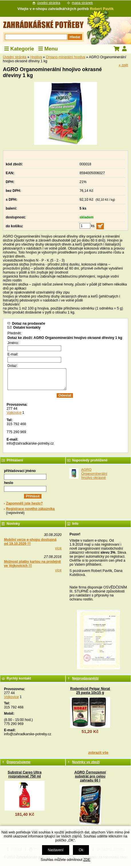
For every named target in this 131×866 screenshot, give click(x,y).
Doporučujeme (19, 762)
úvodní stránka (48, 3)
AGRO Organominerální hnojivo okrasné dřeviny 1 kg (94, 476)
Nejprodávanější (85, 678)
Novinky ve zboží (86, 762)
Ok (81, 850)
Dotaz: (12, 366)
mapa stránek (82, 3)
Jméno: (13, 343)
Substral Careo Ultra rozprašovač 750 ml (24, 774)
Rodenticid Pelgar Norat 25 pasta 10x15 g (90, 691)
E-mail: (12, 354)
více (58, 548)
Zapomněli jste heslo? (24, 503)
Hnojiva (36, 57)
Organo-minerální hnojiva (65, 57)
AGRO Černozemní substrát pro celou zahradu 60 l (90, 776)
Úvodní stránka (14, 57)
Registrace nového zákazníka (30, 509)
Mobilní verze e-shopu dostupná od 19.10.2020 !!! (30, 542)
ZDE (86, 860)
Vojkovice (14, 413)
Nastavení (55, 850)
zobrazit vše (98, 753)
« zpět (123, 65)
